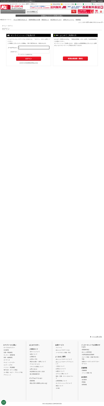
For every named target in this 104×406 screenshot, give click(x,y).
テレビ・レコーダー (9, 362)
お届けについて (60, 371)
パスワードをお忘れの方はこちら (28, 62)
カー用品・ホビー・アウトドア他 (13, 372)
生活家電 (6, 350)
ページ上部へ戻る (97, 336)
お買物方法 (33, 356)
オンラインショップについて (64, 383)
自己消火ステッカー (56, 19)
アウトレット (7, 375)
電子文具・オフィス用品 (10, 370)
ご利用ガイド (33, 4)
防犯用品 (78, 19)
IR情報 (83, 382)
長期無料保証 (85, 349)
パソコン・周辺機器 (9, 367)
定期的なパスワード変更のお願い (52, 15)
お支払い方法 (33, 359)
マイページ (87, 4)
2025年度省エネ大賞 (34, 19)
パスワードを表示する (25, 54)
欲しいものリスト (98, 4)
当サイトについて (35, 351)
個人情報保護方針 (35, 374)
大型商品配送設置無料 (88, 354)
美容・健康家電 (8, 357)
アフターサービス (35, 364)
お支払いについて (61, 368)
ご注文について (60, 366)
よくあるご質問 (24, 4)
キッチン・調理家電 (9, 355)
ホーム (4, 25)
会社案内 (100, 1)
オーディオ (7, 360)
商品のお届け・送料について (38, 361)
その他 (57, 388)
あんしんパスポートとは (62, 350)
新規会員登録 (56, 4)
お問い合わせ (33, 369)
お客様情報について (61, 380)
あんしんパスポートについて (64, 359)
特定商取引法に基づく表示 (37, 371)
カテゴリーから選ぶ (7, 11)
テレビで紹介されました (20, 19)
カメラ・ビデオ (8, 365)
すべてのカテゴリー (9, 347)
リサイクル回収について (36, 366)
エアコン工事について (62, 373)
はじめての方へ (14, 4)
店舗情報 (84, 368)
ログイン (79, 4)
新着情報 (32, 380)
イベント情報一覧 (87, 373)
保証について (59, 385)
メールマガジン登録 (68, 4)
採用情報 (93, 1)
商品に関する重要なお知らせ (38, 383)
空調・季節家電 (8, 352)
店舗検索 (84, 370)
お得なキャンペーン (68, 19)
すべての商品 (31, 11)
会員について (33, 354)
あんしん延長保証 (87, 352)
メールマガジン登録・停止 (63, 352)
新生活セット (45, 19)
